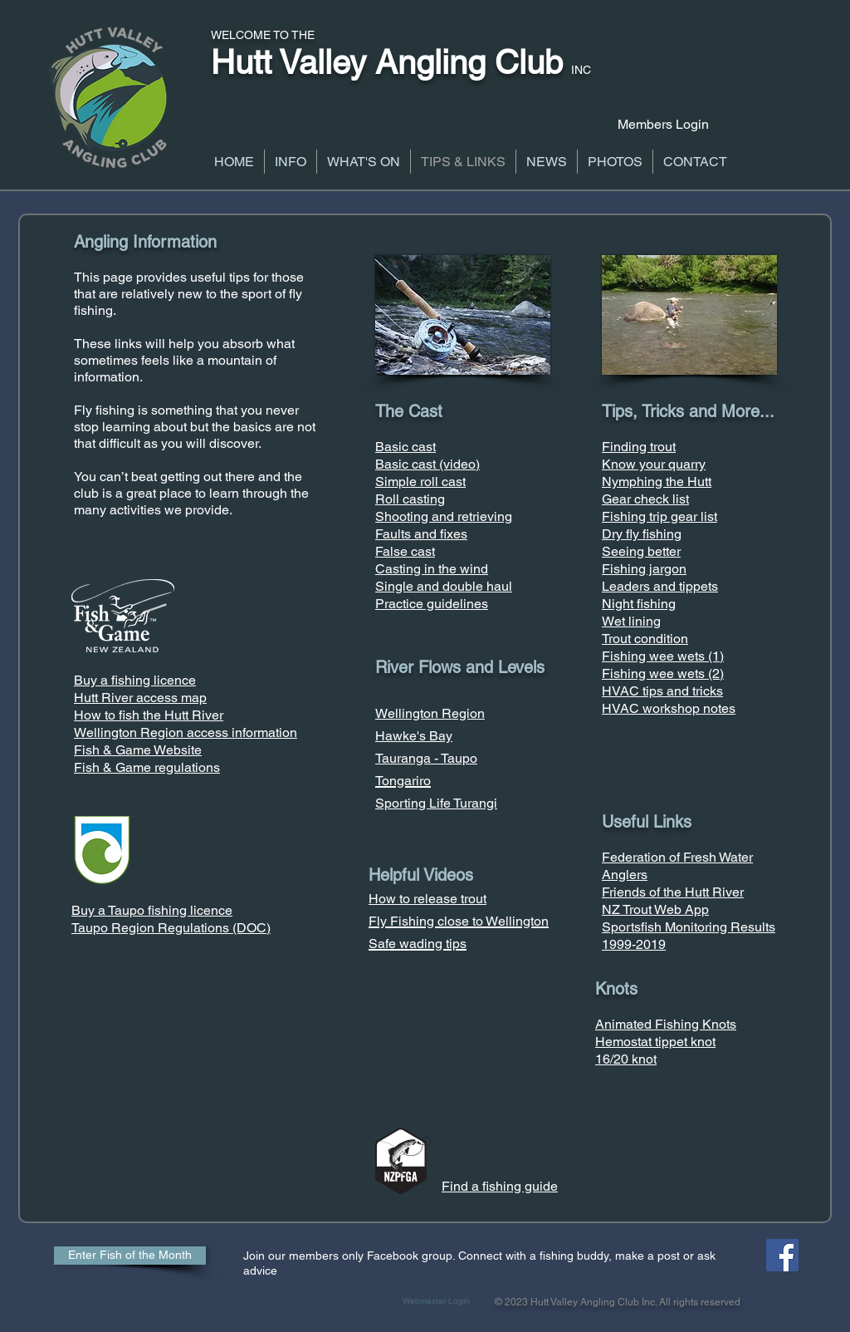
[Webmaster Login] (436, 1301)
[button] (290, 162)
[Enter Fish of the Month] (130, 1255)
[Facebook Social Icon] (782, 1255)
